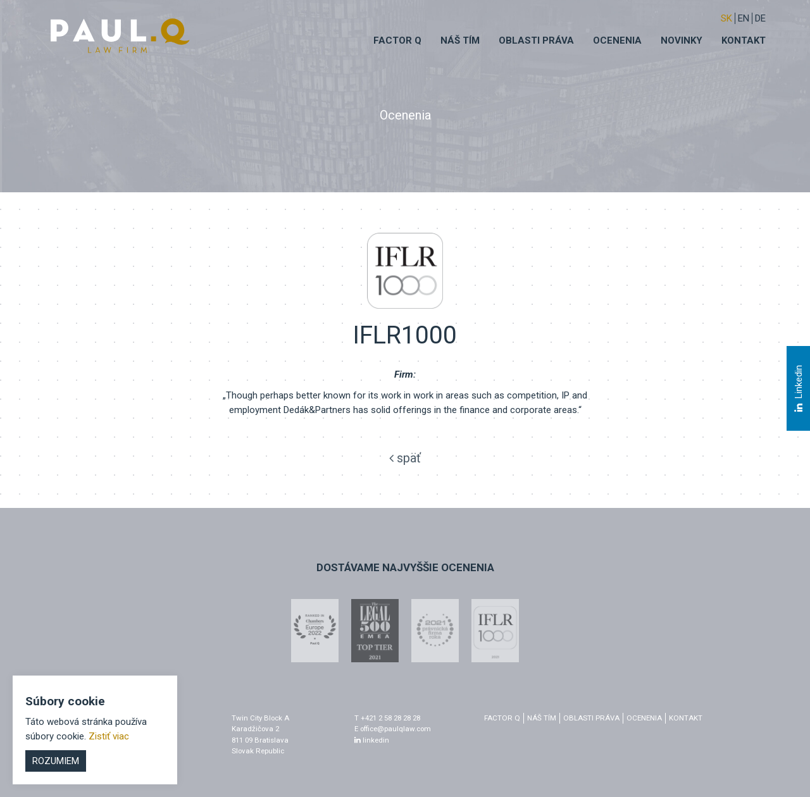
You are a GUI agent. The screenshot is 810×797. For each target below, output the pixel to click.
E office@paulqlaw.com (392, 728)
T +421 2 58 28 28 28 (387, 718)
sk (726, 18)
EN (743, 18)
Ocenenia (617, 40)
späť (405, 458)
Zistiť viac (109, 736)
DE (760, 18)
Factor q (397, 40)
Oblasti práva (536, 40)
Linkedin (798, 389)
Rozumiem (55, 761)
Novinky (681, 40)
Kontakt (743, 40)
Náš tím (460, 40)
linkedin (371, 740)
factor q (502, 718)
